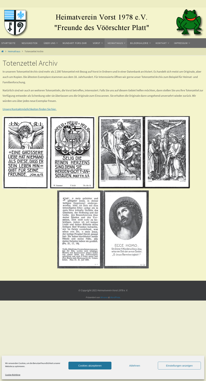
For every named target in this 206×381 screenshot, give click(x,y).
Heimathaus (14, 51)
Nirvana (104, 297)
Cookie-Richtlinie (12, 374)
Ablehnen (134, 365)
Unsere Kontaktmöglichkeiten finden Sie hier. (30, 109)
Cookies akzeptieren (90, 365)
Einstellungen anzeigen (179, 365)
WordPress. (115, 297)
